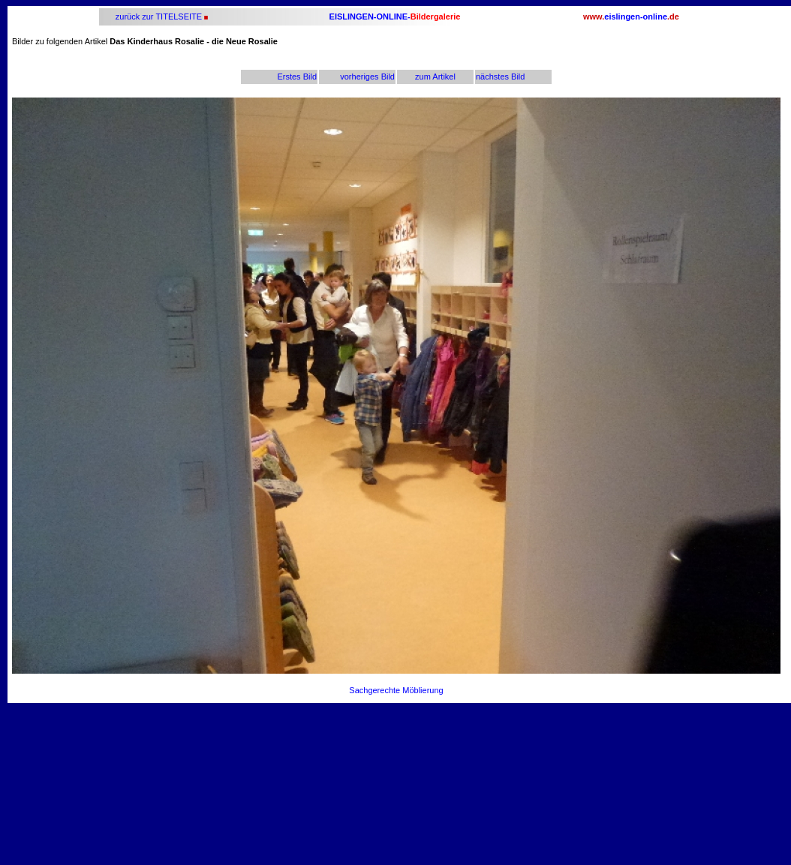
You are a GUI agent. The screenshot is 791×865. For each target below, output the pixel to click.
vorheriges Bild (367, 76)
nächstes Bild (500, 76)
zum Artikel (435, 76)
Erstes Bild (297, 76)
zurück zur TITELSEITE (157, 16)
